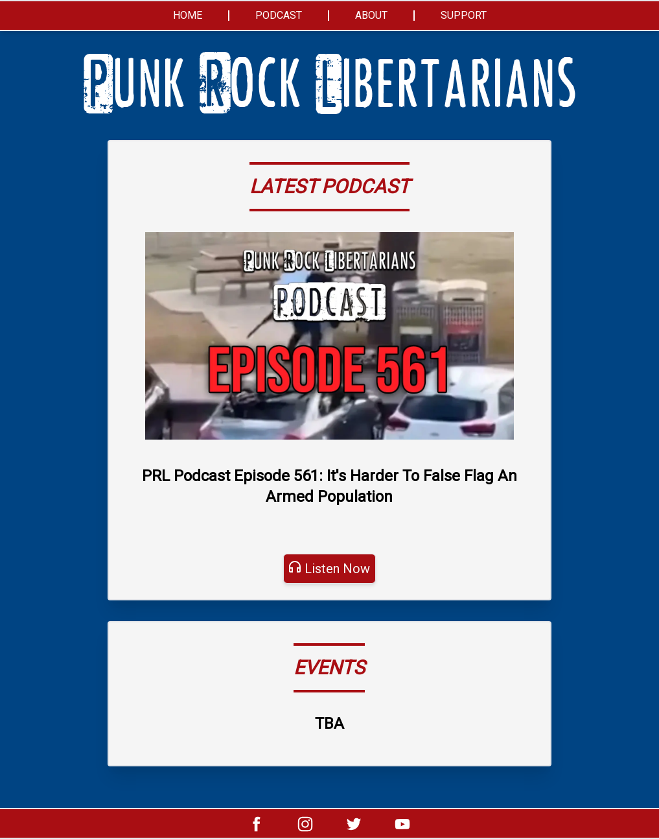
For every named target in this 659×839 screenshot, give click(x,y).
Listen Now (337, 568)
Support (464, 15)
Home (187, 15)
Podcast (278, 15)
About (371, 15)
